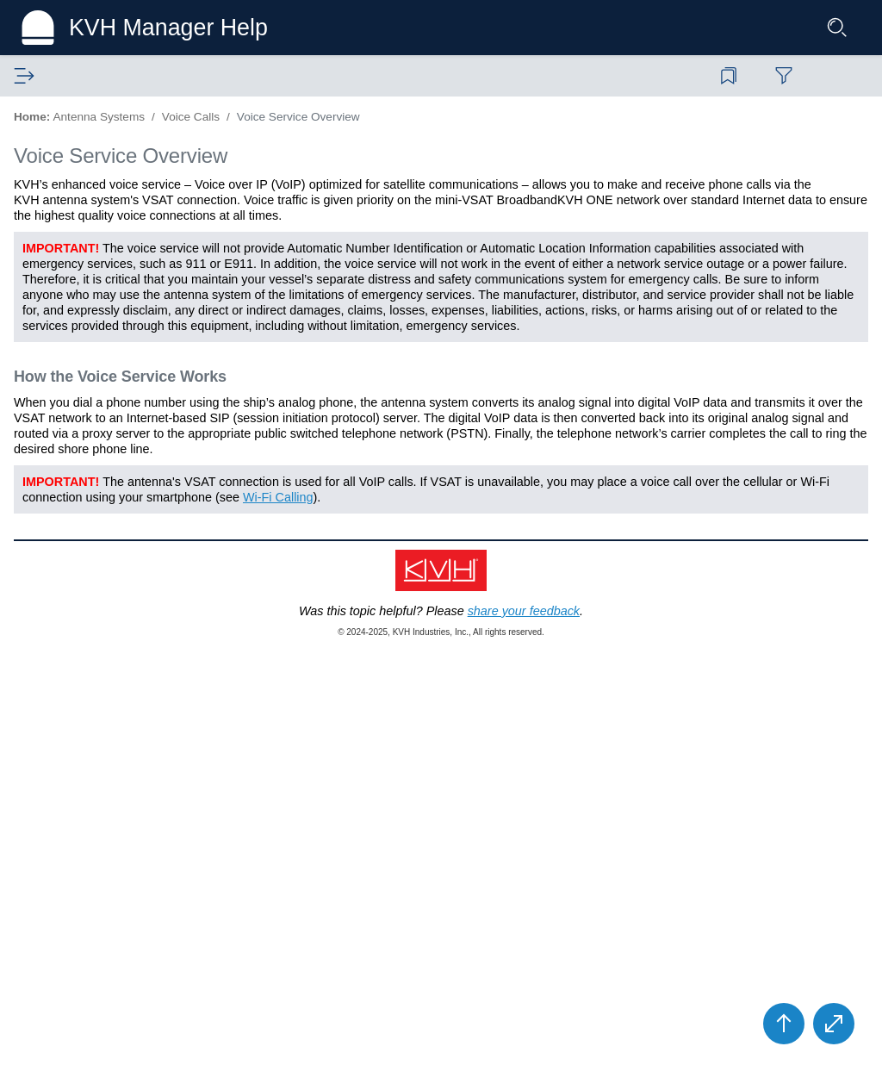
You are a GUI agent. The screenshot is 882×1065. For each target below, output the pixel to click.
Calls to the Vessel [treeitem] (109, 406)
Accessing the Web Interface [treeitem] (123, 271)
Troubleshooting (89, 563)
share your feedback (544, 1042)
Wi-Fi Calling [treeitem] (94, 495)
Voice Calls (75, 339)
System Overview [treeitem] (93, 159)
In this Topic (687, 221)
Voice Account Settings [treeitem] (121, 473)
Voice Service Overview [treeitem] (128, 361)
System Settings (89, 540)
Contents (47, 75)
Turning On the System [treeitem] (108, 227)
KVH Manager (70, 652)
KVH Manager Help (182, 27)
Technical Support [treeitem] (80, 675)
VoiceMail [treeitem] (85, 451)
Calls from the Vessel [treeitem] (117, 383)
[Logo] (48, 27)
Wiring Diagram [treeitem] (87, 607)
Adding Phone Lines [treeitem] (114, 428)
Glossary (138, 75)
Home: (335, 116)
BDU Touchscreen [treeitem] (95, 249)
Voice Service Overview (427, 129)
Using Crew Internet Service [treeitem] (122, 294)
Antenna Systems (79, 114)
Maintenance (80, 585)
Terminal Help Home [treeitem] (101, 137)
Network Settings (92, 518)
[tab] (47, 76)
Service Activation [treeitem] (94, 204)
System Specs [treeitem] (84, 630)
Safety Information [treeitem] (95, 182)
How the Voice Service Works (739, 265)
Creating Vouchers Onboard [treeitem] (121, 316)
